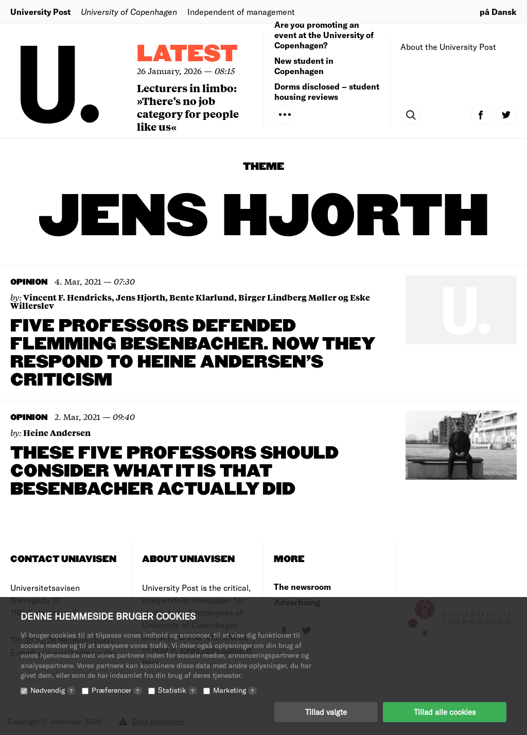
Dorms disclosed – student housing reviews (326, 91)
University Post (40, 11)
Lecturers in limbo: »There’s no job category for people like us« (188, 107)
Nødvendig (53, 690)
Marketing (235, 690)
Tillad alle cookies (445, 711)
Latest (187, 54)
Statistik (177, 690)
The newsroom (302, 586)
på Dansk (498, 11)
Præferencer (117, 690)
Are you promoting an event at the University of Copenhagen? (324, 35)
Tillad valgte (326, 711)
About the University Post (448, 46)
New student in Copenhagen (303, 66)
